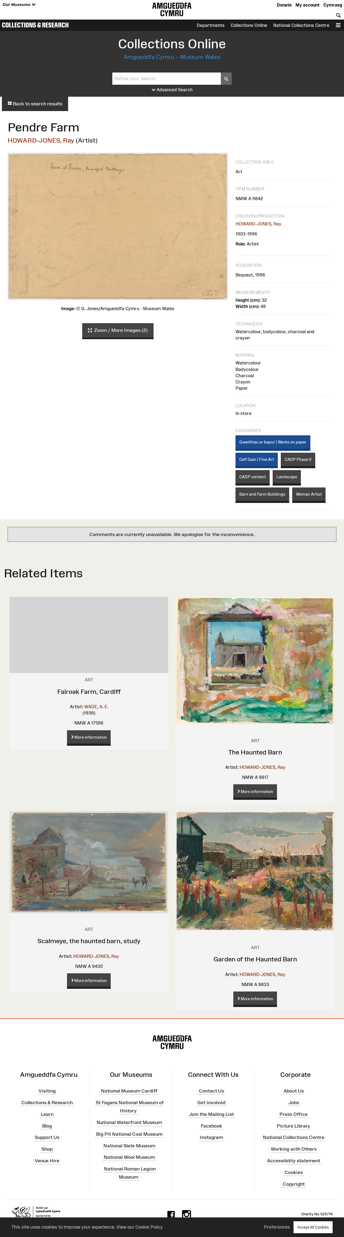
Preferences (277, 1227)
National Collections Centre (301, 25)
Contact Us (211, 1091)
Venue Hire (47, 1160)
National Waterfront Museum (129, 1122)
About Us (294, 1091)
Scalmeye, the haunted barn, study (89, 941)
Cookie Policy (149, 1227)
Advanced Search (172, 90)
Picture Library (293, 1125)
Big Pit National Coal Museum (129, 1134)
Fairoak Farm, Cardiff (89, 691)
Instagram (211, 1137)
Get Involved (211, 1102)
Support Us (47, 1137)
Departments (211, 25)
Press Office (293, 1114)
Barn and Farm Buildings (262, 494)
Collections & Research (35, 25)
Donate (284, 4)
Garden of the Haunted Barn (255, 959)
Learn (47, 1114)
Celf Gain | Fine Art (256, 459)
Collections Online (249, 25)
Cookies (294, 1172)
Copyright (294, 1183)
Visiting (47, 1091)
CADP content (252, 476)
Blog (47, 1125)
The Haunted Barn (255, 752)
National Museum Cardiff (129, 1091)
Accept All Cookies (313, 1227)
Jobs (293, 1102)
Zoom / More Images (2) (118, 330)
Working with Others (294, 1149)
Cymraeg (332, 4)
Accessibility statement (293, 1160)
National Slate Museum (129, 1145)
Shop (47, 1149)
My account (307, 4)
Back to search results (35, 103)
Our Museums (19, 4)
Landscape (286, 476)
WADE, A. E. (96, 706)
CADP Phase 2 (298, 459)
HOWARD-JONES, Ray (41, 140)
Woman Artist (309, 494)
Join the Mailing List (211, 1114)
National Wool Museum (129, 1157)
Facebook (211, 1125)
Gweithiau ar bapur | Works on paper (273, 442)
